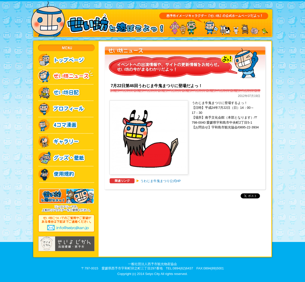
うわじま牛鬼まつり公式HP (160, 181)
